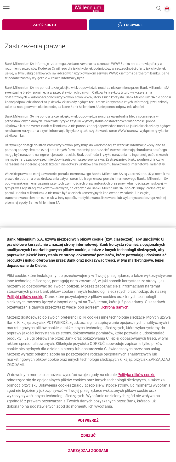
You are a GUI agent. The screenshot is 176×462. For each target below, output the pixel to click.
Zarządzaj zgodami (107, 452)
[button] (158, 8)
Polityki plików (25, 296)
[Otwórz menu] (6, 8)
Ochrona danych (114, 307)
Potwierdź (88, 420)
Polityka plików (136, 374)
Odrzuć (88, 435)
